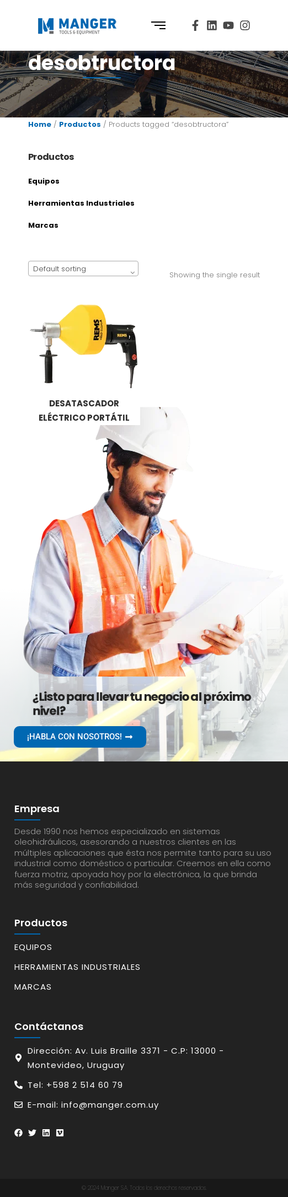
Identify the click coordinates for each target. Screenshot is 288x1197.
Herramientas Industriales (81, 203)
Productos (80, 124)
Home (39, 124)
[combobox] (83, 268)
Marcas (43, 225)
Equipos (44, 181)
